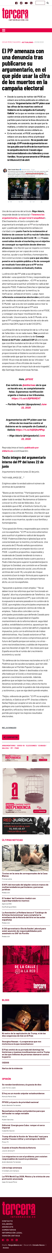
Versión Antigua (11, 1235)
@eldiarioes (28, 385)
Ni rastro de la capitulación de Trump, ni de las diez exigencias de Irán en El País (24, 1034)
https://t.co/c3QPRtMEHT (26, 398)
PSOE (17, 748)
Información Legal (12, 1233)
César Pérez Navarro (11, 42)
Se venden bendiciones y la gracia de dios (21, 1084)
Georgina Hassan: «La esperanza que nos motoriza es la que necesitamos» (21, 1042)
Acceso (6, 1248)
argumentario (8, 745)
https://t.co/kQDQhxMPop (30, 429)
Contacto (7, 1221)
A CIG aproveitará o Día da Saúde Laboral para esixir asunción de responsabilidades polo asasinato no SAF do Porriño (24, 931)
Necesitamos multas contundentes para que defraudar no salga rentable (23, 1112)
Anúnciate (7, 1227)
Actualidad (27, 42)
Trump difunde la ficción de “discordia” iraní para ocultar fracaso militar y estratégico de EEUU (25, 1137)
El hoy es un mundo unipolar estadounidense (23, 1093)
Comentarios (9, 1230)
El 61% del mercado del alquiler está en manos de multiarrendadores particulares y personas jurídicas (25, 887)
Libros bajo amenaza (12, 1167)
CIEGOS (5, 1062)
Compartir (11, 737)
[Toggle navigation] (3, 30)
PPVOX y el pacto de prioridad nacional (20, 1102)
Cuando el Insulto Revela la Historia (19, 1147)
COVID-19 (20, 745)
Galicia (5, 748)
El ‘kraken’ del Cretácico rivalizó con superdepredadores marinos (19, 899)
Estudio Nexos (39, 1245)
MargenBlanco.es (15, 1245)
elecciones (31, 745)
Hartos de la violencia (12, 1068)
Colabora (7, 1224)
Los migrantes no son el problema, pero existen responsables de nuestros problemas (24, 1157)
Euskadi (42, 745)
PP (12, 748)
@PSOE (29, 379)
